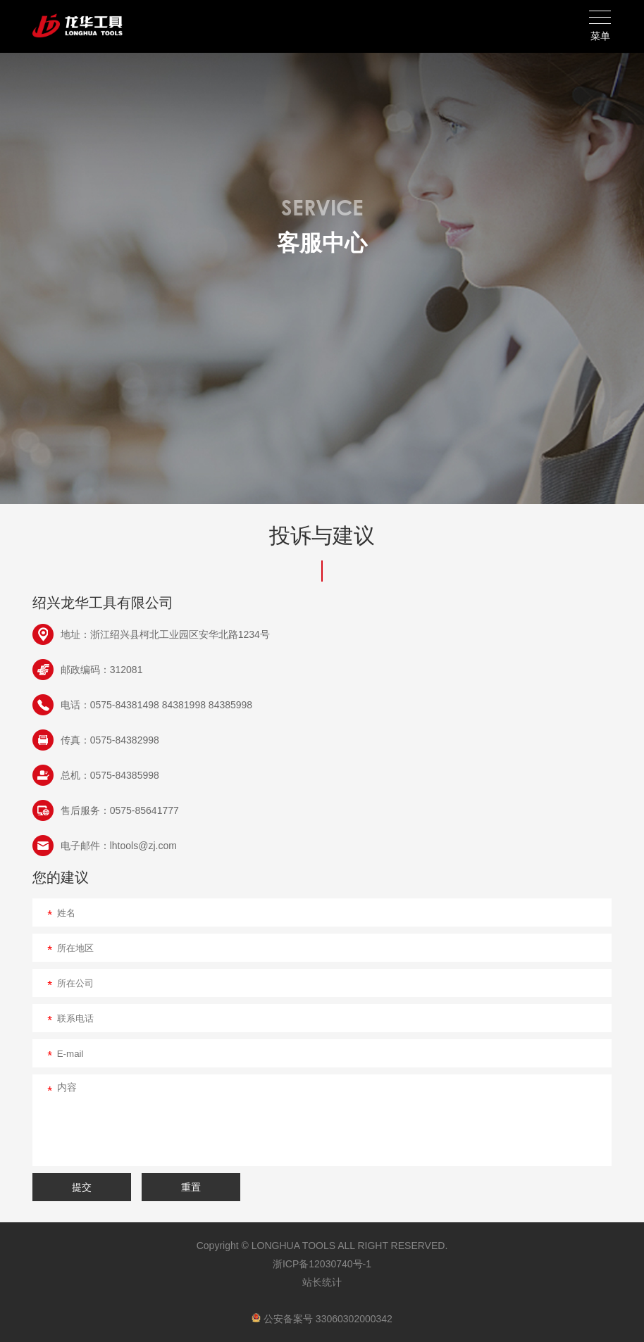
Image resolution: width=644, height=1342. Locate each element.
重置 (191, 1187)
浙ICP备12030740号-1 (322, 1263)
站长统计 (322, 1282)
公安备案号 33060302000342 (322, 1318)
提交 (82, 1187)
